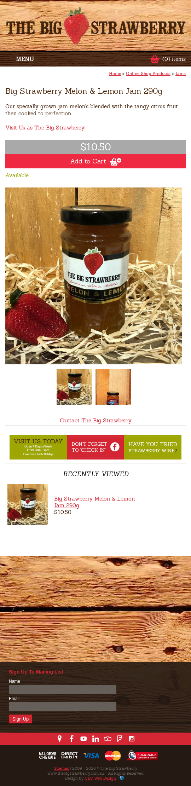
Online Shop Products (148, 73)
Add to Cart (95, 161)
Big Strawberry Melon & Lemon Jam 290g (94, 502)
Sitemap (61, 768)
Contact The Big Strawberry (96, 420)
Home (115, 73)
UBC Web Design (100, 778)
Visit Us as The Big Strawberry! (45, 127)
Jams (180, 73)
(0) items (174, 59)
